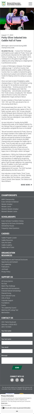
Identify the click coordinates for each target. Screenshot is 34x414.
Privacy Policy (5, 272)
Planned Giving (6, 293)
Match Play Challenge (8, 286)
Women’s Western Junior (9, 211)
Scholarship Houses (7, 226)
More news (25, 185)
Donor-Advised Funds (8, 296)
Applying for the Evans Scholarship (12, 223)
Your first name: (6, 331)
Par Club (4, 284)
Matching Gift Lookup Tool (9, 310)
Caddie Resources (7, 240)
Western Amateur (6, 204)
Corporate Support (7, 300)
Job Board (4, 269)
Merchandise (5, 312)
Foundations (5, 303)
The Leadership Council (8, 308)
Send (17, 367)
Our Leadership (6, 264)
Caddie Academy (6, 245)
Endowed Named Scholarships (11, 291)
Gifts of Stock (5, 298)
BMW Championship (7, 199)
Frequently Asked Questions (10, 228)
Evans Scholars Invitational (9, 202)
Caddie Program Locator (9, 238)
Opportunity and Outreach (9, 262)
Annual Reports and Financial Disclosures (14, 260)
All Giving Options (7, 281)
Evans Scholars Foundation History (12, 221)
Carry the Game (6, 242)
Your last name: (6, 339)
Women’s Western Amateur (9, 209)
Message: (4, 355)
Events (3, 305)
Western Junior (6, 206)
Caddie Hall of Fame (7, 247)
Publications (5, 267)
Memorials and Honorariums (10, 288)
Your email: (5, 347)
